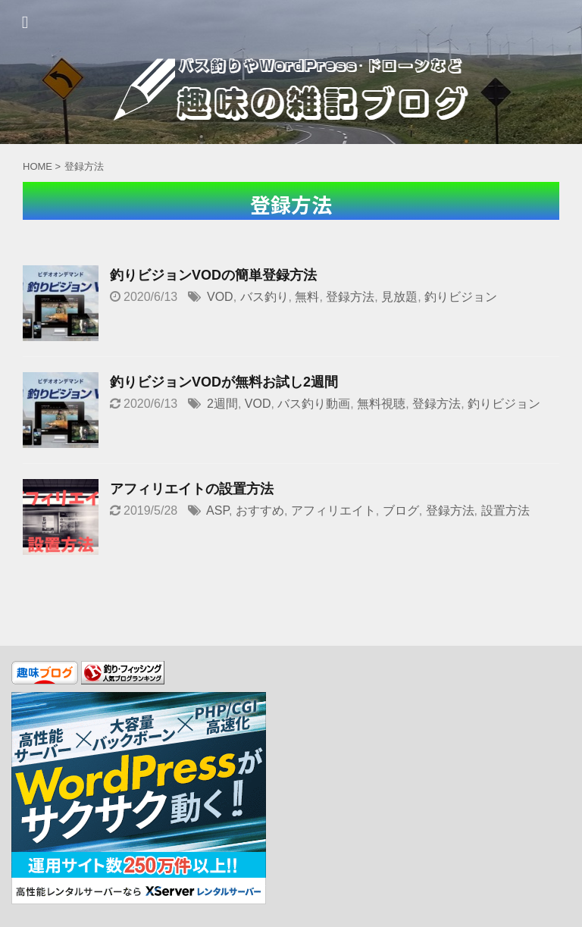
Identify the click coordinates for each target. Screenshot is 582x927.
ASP (217, 510)
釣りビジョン (460, 296)
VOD (220, 296)
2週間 (222, 403)
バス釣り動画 (313, 403)
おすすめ (260, 510)
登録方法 (350, 296)
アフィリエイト (333, 510)
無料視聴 (381, 403)
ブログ (401, 510)
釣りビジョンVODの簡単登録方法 (213, 275)
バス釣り (264, 296)
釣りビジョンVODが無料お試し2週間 (224, 382)
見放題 (399, 296)
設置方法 (505, 510)
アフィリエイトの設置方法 (192, 488)
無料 (307, 296)
